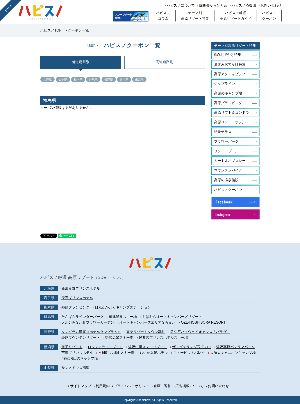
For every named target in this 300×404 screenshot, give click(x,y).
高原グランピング (228, 103)
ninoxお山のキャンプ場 (79, 358)
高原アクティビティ (230, 74)
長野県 (108, 79)
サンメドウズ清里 (75, 368)
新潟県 (124, 79)
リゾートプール (226, 151)
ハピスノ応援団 (244, 5)
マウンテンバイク (228, 170)
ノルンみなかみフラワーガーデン (87, 322)
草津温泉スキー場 (123, 317)
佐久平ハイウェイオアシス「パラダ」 (200, 332)
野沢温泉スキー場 (119, 337)
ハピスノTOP (51, 30)
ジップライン (224, 83)
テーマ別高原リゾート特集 (195, 15)
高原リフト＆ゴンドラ (231, 112)
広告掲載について (189, 386)
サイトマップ (80, 386)
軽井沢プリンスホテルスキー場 (163, 337)
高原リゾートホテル (230, 122)
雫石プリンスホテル (77, 298)
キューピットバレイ (189, 352)
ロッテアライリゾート (105, 347)
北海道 (47, 79)
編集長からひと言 (213, 5)
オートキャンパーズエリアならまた (147, 322)
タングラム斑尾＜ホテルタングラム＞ (91, 332)
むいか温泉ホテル (154, 352)
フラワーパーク (226, 141)
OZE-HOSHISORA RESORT (203, 322)
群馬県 (93, 79)
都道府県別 (80, 62)
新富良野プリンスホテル (80, 288)
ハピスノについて (181, 5)
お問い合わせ (271, 5)
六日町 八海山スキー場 (116, 352)
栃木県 (78, 79)
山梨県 (139, 79)
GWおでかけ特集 (227, 55)
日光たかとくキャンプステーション (123, 307)
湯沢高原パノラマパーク (235, 347)
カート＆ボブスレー (230, 161)
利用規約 (103, 386)
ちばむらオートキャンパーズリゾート (172, 317)
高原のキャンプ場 (228, 93)
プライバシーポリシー (131, 386)
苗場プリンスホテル (77, 352)
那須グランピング (75, 307)
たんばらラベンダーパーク (82, 317)
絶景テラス (223, 132)
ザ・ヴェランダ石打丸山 (191, 347)
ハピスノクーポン (269, 15)
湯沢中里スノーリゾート (147, 347)
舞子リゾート (71, 347)
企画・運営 (162, 386)
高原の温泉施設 (226, 180)
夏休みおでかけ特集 (230, 64)
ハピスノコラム (163, 15)
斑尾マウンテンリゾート (80, 337)
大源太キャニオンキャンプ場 (233, 352)
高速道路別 (164, 62)
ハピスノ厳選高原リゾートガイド (235, 15)
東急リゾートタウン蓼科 (145, 332)
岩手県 (63, 79)
